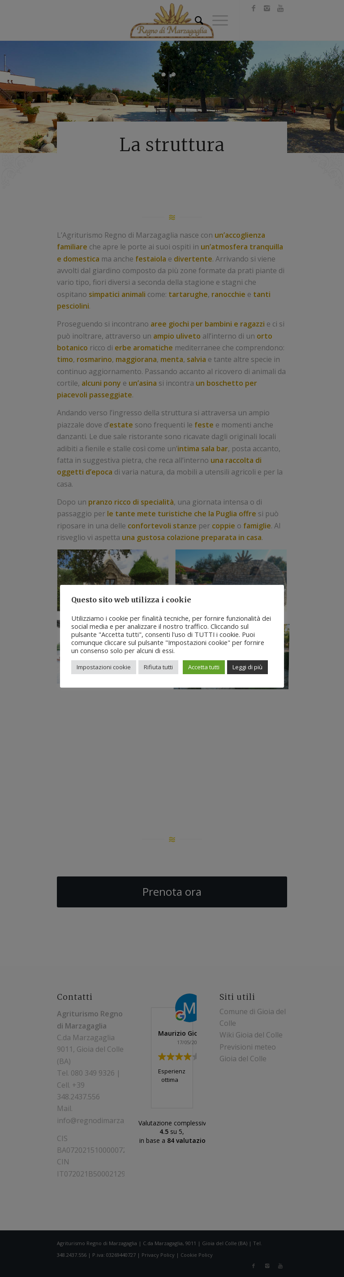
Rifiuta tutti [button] (158, 667)
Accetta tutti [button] (203, 667)
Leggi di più (247, 667)
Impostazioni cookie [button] (104, 667)
